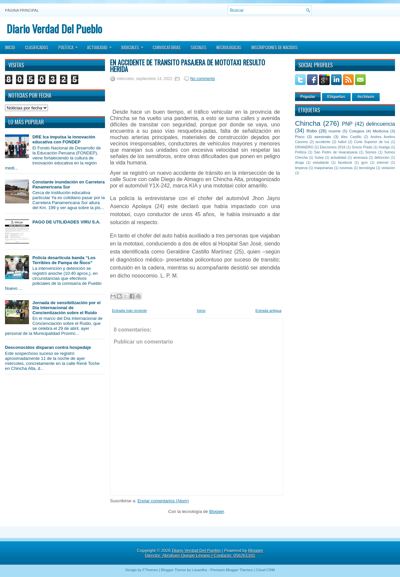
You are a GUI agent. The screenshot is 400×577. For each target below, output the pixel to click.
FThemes (150, 570)
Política (70, 45)
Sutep (319, 157)
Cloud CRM (265, 570)
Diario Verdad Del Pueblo (54, 28)
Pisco (300, 136)
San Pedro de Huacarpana (335, 152)
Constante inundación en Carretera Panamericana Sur (68, 184)
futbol (342, 142)
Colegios (356, 131)
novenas (346, 168)
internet (382, 162)
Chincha (307, 123)
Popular (307, 96)
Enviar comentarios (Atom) (163, 500)
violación (388, 168)
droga (299, 162)
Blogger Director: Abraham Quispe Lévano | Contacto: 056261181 (204, 553)
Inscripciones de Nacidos (274, 47)
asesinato (322, 136)
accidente (323, 142)
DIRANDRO (304, 147)
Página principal (22, 10)
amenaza (360, 157)
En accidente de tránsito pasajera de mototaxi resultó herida (187, 65)
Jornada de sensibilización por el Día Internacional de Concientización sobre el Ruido (66, 307)
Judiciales (134, 45)
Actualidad (101, 45)
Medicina (380, 131)
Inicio (10, 47)
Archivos (365, 96)
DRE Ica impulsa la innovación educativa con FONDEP (63, 139)
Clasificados (36, 47)
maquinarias (323, 168)
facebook (345, 162)
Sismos (370, 152)
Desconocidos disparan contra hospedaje (48, 347)
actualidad (338, 157)
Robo (311, 130)
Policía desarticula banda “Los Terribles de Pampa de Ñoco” (63, 260)
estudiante (321, 162)
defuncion (381, 157)
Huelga (384, 147)
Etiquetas (336, 96)
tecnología (367, 168)
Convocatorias (167, 47)
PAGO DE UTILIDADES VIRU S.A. (66, 221)
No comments (202, 78)
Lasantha (199, 570)
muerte (335, 131)
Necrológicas (228, 47)
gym (364, 162)
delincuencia (380, 124)
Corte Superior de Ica (371, 142)
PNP (347, 124)
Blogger (216, 511)
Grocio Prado (362, 147)
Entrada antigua (268, 311)
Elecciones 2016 (333, 147)
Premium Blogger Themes (231, 570)
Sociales (198, 47)
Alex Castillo (351, 137)
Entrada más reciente (129, 311)
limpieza (301, 168)
